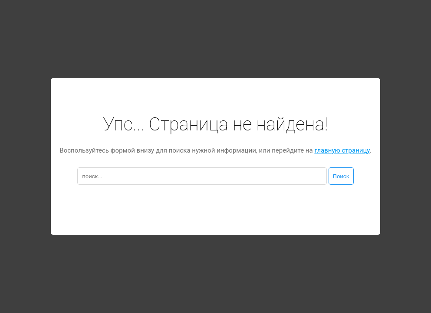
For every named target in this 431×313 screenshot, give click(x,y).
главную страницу (341, 150)
